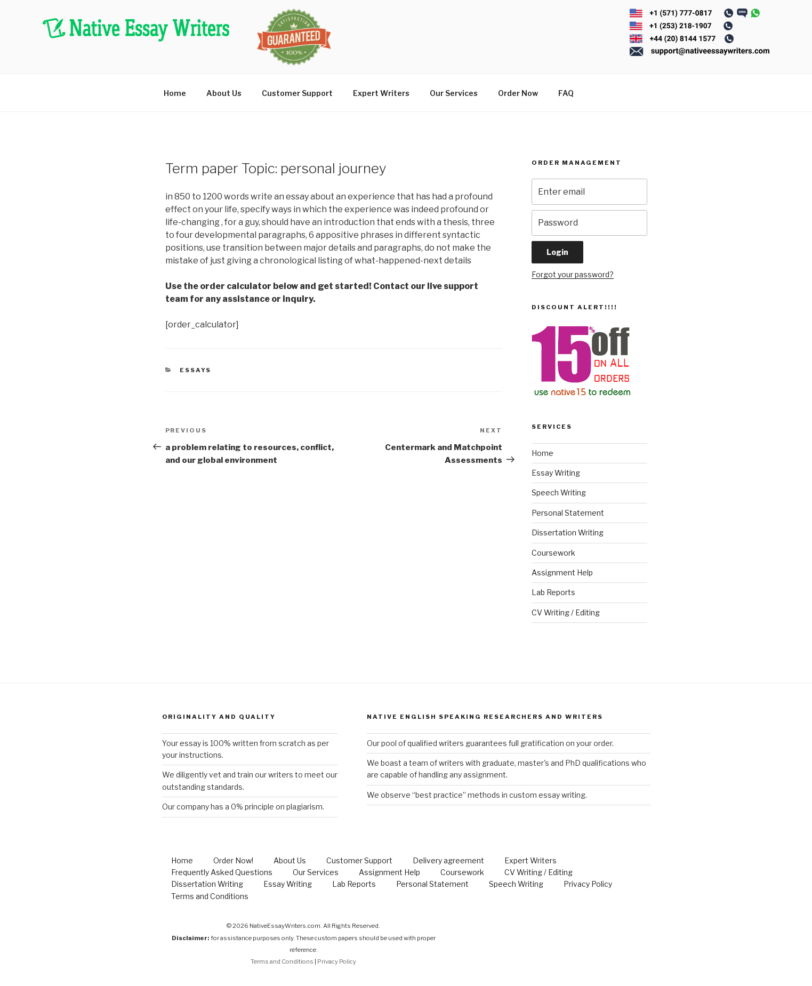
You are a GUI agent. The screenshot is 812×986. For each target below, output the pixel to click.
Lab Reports (553, 592)
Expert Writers (381, 93)
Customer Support (297, 93)
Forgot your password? (573, 274)
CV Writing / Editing (566, 612)
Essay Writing (556, 472)
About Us (224, 93)
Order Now (518, 93)
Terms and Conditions (209, 896)
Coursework (553, 552)
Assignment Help (562, 572)
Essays (195, 370)
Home (175, 93)
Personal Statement (568, 512)
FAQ (566, 93)
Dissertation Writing (568, 532)
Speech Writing (559, 492)
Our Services (454, 93)
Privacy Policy (588, 883)
